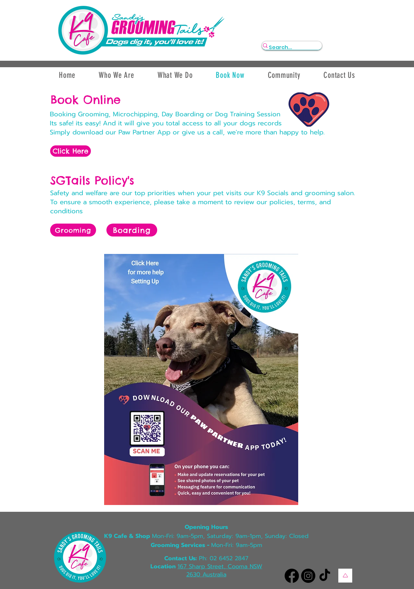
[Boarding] (131, 230)
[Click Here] (70, 151)
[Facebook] (292, 576)
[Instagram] (308, 576)
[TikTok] (325, 576)
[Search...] (288, 47)
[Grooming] (73, 230)
